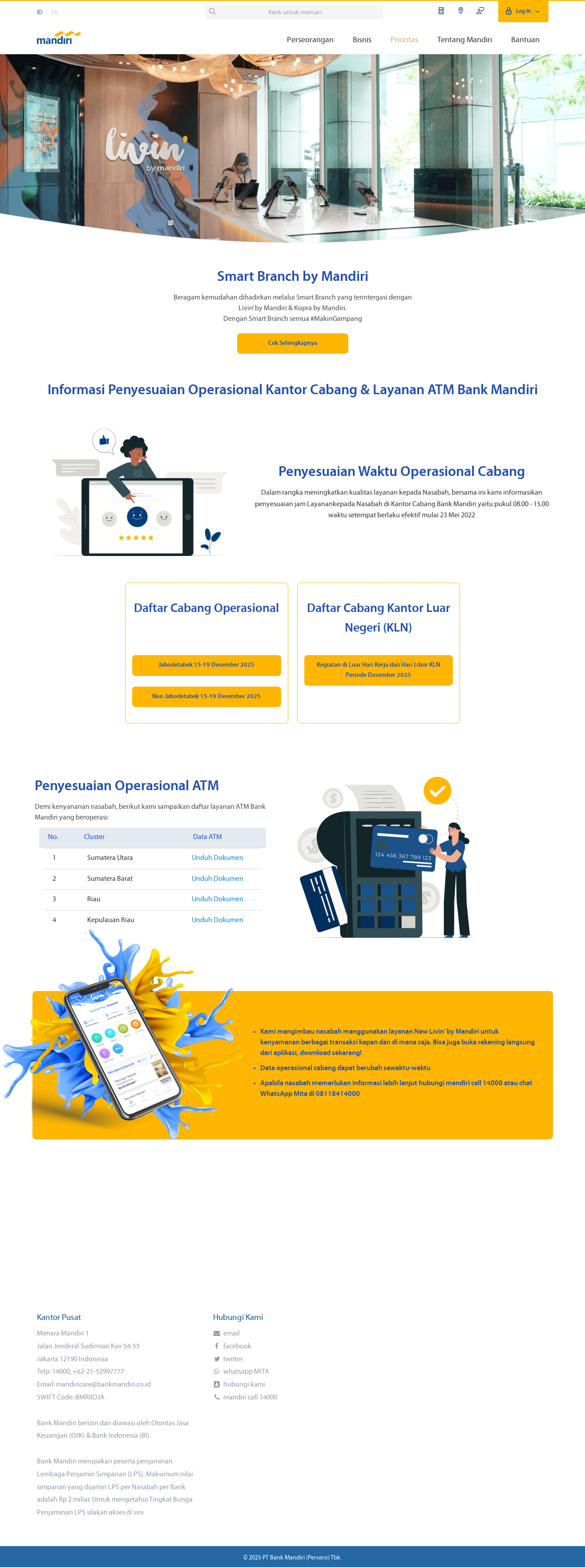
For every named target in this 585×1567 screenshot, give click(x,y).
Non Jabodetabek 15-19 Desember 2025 (206, 696)
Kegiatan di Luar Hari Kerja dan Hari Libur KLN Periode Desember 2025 (378, 670)
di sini (135, 1512)
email (231, 1333)
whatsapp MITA (245, 1371)
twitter (232, 1359)
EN (55, 13)
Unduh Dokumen (217, 858)
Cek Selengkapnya (292, 343)
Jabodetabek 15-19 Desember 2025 (206, 665)
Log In (523, 11)
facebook (236, 1346)
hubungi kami (243, 1384)
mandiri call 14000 (249, 1397)
